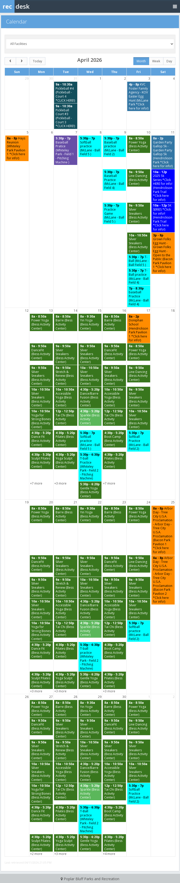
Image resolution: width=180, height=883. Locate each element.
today (37, 61)
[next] (21, 61)
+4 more (109, 854)
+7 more (36, 483)
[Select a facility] (90, 44)
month (141, 61)
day (169, 61)
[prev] (10, 61)
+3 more (60, 483)
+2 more (36, 854)
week (156, 61)
